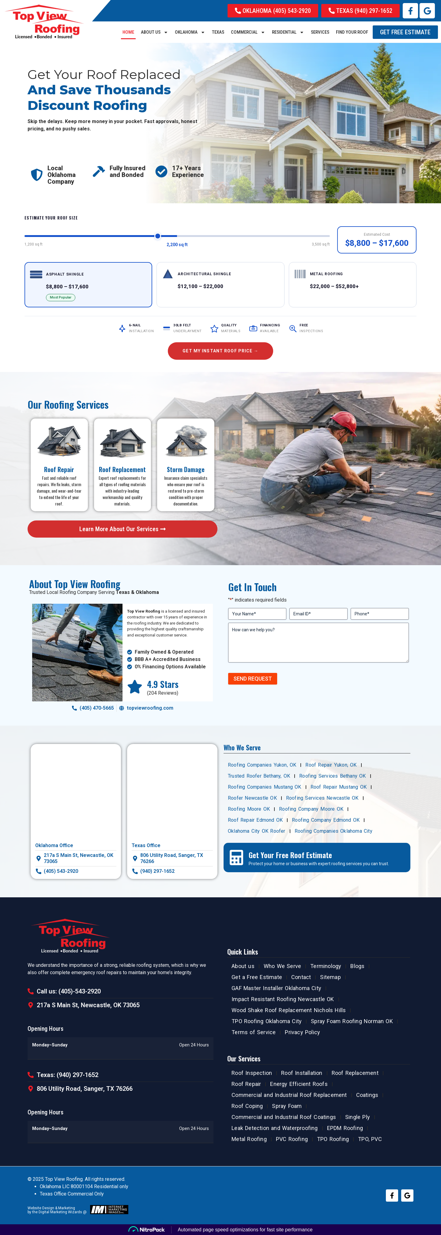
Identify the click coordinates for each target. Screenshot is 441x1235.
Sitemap (330, 977)
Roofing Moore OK (249, 809)
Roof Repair (246, 1084)
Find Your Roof (352, 32)
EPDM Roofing (345, 1128)
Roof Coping (247, 1106)
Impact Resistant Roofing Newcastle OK (283, 999)
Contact (301, 977)
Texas (218, 32)
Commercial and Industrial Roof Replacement (289, 1095)
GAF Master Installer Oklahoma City (276, 988)
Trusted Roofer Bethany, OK (259, 776)
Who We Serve (282, 966)
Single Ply (357, 1117)
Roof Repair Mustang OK (339, 787)
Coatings (367, 1095)
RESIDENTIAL (288, 32)
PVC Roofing (292, 1139)
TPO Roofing (333, 1139)
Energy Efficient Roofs (298, 1084)
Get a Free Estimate (257, 977)
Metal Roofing (249, 1139)
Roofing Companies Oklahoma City (333, 831)
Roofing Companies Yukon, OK (262, 765)
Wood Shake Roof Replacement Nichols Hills (289, 1010)
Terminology (325, 966)
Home (128, 32)
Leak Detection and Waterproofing (275, 1128)
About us (154, 32)
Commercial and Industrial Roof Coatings (284, 1117)
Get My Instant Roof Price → (220, 350)
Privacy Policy (302, 1032)
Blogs (357, 966)
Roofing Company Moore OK (311, 809)
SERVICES (320, 32)
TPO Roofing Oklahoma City (267, 1021)
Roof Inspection (252, 1073)
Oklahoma (190, 32)
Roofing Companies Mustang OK (264, 787)
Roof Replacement (355, 1073)
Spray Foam (287, 1106)
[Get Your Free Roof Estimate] (236, 857)
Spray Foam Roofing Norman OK (352, 1021)
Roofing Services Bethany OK (332, 776)
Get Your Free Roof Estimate (290, 854)
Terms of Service (254, 1032)
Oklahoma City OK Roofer (256, 831)
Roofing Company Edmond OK (326, 820)
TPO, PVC (370, 1139)
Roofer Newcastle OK (252, 798)
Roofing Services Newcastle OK (322, 798)
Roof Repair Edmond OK (255, 820)
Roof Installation (301, 1073)
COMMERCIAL (248, 32)
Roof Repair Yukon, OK (330, 765)
